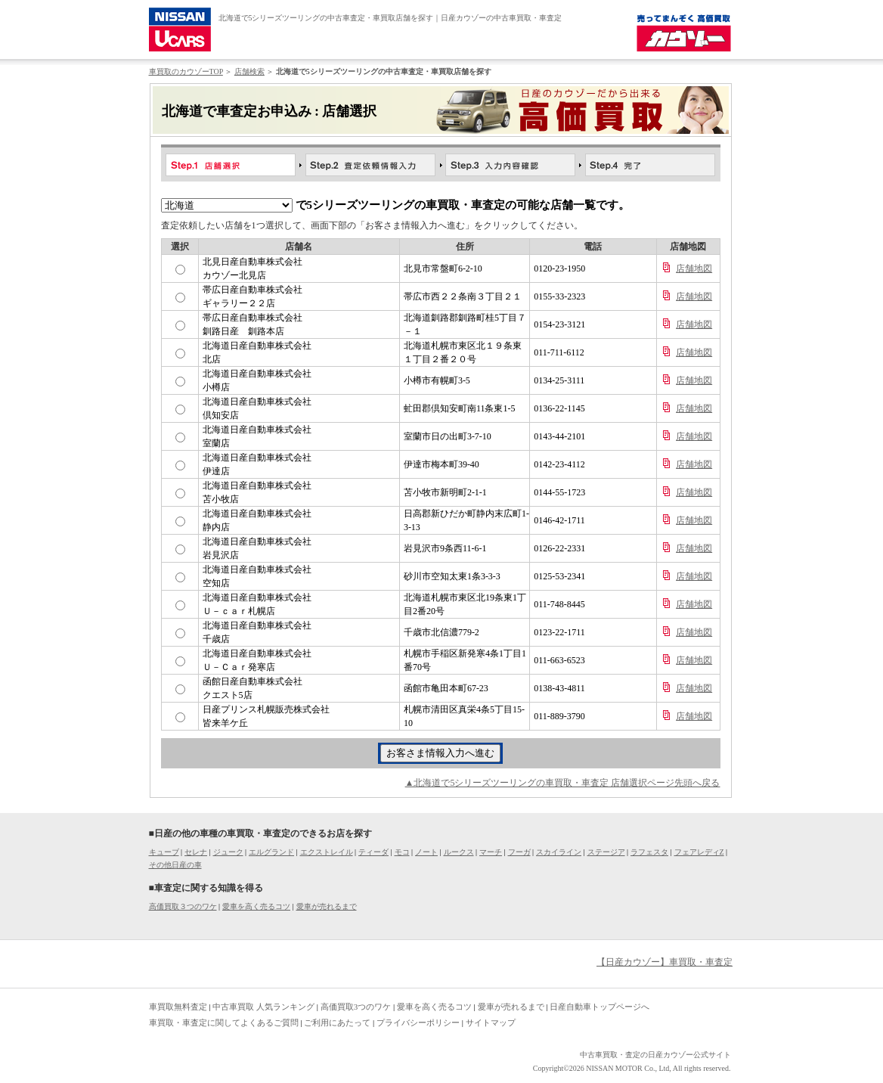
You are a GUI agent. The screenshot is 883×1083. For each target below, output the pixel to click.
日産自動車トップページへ (599, 1006)
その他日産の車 (175, 865)
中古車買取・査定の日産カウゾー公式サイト (655, 1054)
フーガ (519, 852)
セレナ (195, 852)
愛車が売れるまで (326, 906)
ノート (426, 852)
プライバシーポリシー (418, 1022)
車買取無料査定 (178, 1006)
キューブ (164, 852)
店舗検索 (249, 71)
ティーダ (373, 852)
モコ (402, 852)
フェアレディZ (699, 852)
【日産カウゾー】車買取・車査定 (664, 962)
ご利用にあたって (337, 1022)
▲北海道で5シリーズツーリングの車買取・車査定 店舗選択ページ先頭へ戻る (562, 782)
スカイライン (558, 852)
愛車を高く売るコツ (256, 906)
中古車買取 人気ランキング (263, 1006)
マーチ (490, 852)
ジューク (228, 852)
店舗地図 (694, 268)
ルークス (459, 852)
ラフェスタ (649, 852)
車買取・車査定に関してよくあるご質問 (224, 1022)
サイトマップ (491, 1022)
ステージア (606, 852)
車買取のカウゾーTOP (186, 71)
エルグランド (271, 852)
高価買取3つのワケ (356, 1006)
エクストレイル (326, 852)
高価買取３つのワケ (183, 906)
